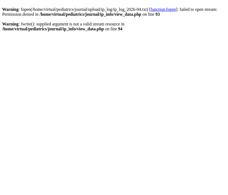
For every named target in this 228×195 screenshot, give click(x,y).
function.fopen (163, 9)
